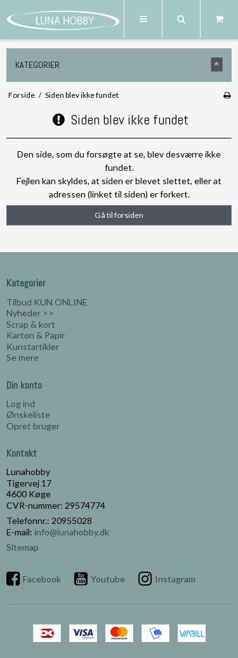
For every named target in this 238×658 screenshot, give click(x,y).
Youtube (108, 579)
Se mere (22, 357)
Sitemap (22, 547)
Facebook (42, 579)
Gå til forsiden (119, 215)
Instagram (175, 579)
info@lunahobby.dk (71, 532)
